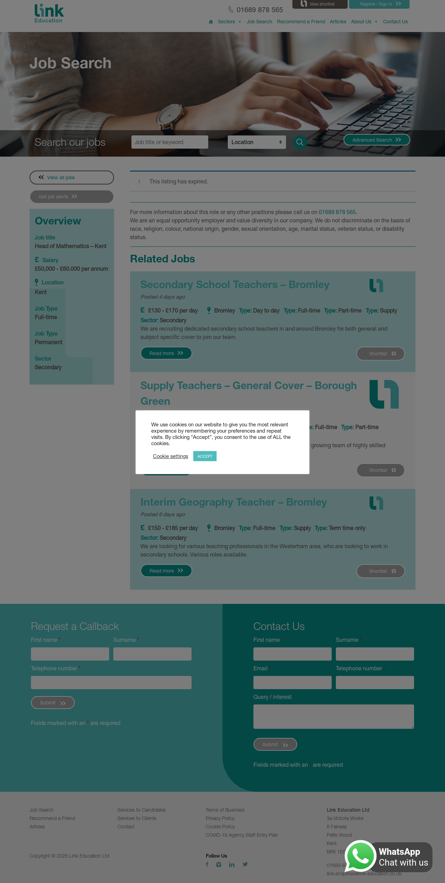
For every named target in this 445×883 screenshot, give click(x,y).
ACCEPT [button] (204, 456)
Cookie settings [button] (170, 456)
